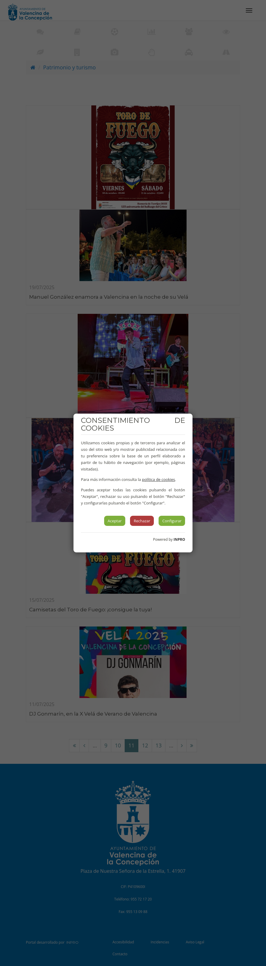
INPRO (179, 539)
